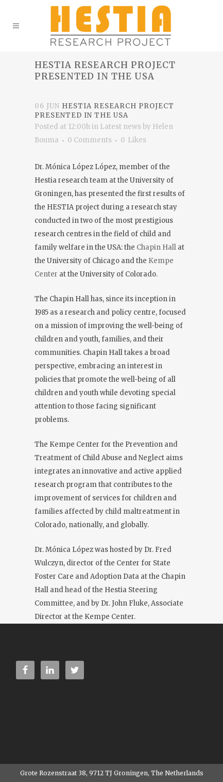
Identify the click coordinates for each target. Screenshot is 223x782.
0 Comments (89, 140)
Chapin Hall (156, 247)
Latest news (120, 126)
